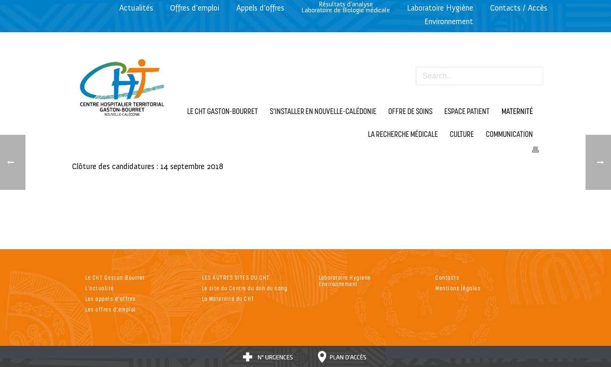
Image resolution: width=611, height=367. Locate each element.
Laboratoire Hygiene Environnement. (345, 280)
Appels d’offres (260, 8)
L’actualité (99, 288)
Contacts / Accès (518, 8)
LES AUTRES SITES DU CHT (236, 277)
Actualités (136, 8)
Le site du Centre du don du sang (244, 288)
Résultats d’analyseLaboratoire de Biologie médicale (345, 7)
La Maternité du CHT (228, 298)
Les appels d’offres (110, 298)
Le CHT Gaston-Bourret (115, 277)
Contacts (447, 277)
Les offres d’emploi (110, 309)
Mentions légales (458, 288)
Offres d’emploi (194, 8)
